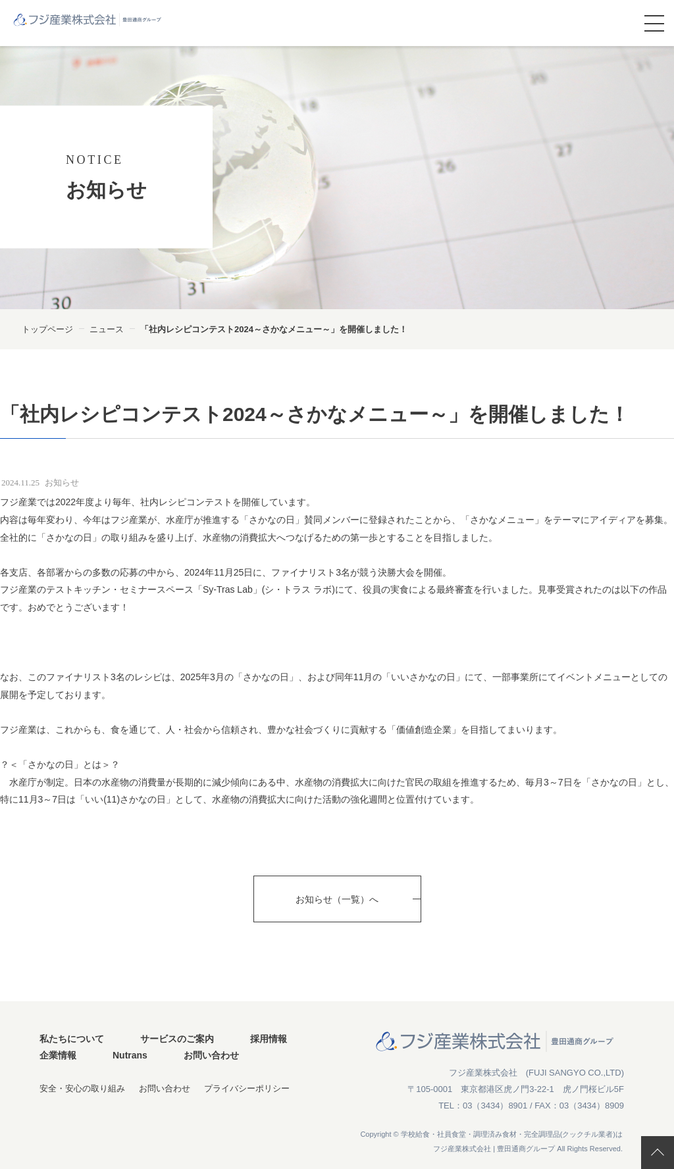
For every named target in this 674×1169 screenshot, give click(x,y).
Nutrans (130, 1055)
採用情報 (268, 1038)
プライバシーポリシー (247, 1088)
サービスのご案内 (177, 1038)
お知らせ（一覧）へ (337, 899)
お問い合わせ (211, 1055)
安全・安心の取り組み (82, 1088)
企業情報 (57, 1055)
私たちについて (71, 1038)
